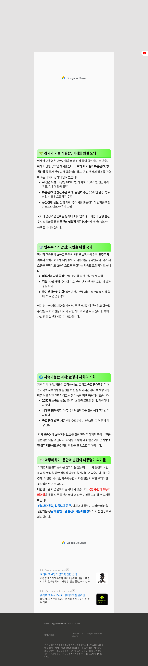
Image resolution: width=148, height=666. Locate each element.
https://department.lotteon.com (55, 591)
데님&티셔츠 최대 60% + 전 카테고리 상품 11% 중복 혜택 (65, 600)
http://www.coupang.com (52, 570)
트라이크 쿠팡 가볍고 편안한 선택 (58, 574)
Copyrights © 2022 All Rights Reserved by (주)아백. (87, 635)
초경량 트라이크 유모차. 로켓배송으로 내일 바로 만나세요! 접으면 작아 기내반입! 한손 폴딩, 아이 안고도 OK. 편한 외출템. (65, 579)
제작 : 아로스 (49, 635)
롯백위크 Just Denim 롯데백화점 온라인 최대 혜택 (64, 595)
